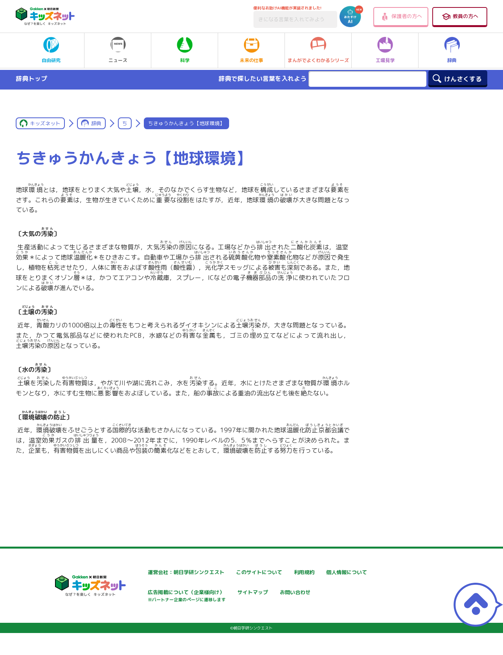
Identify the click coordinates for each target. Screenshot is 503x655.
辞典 (452, 50)
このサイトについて (242, 572)
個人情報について (145, 592)
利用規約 (323, 572)
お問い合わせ (139, 620)
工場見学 (385, 50)
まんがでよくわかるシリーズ (318, 50)
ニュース (117, 50)
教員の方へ (459, 16)
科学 (185, 50)
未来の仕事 (251, 50)
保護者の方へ (401, 16)
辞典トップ (31, 78)
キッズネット (45, 123)
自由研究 (51, 50)
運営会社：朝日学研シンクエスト (164, 572)
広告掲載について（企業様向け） (259, 596)
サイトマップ (328, 592)
